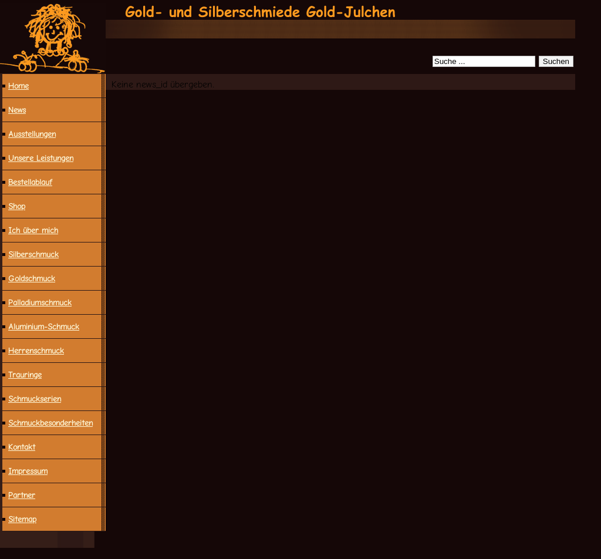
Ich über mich (33, 230)
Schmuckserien (34, 398)
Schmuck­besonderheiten (50, 422)
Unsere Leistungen (40, 158)
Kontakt (21, 447)
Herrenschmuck (36, 350)
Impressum (28, 471)
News (17, 110)
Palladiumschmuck (40, 302)
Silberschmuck (33, 254)
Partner (21, 495)
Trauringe (25, 374)
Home (18, 85)
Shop (16, 206)
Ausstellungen (32, 134)
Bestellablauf (30, 182)
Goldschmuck (31, 278)
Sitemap (22, 519)
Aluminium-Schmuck (43, 326)
